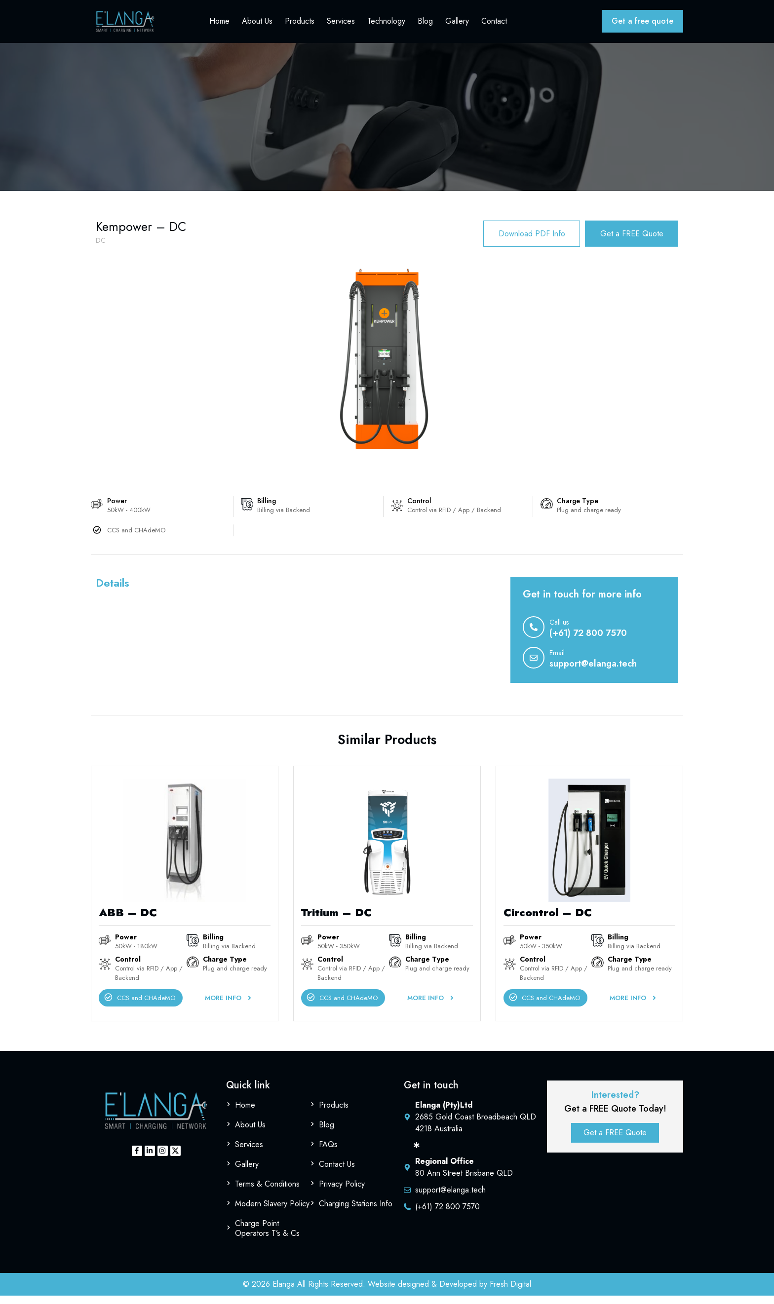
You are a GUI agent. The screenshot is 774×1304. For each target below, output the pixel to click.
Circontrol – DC (547, 921)
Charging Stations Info (355, 1212)
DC (101, 247)
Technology (386, 24)
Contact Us (337, 1172)
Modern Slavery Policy (272, 1212)
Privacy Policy (342, 1192)
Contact (494, 24)
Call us (559, 631)
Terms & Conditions (267, 1192)
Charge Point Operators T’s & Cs (267, 1236)
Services (341, 24)
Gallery (457, 24)
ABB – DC (128, 921)
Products (299, 24)
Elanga (283, 1292)
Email (557, 662)
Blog (425, 24)
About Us (257, 24)
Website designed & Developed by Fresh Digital (449, 1292)
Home (219, 24)
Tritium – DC (336, 921)
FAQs (328, 1152)
